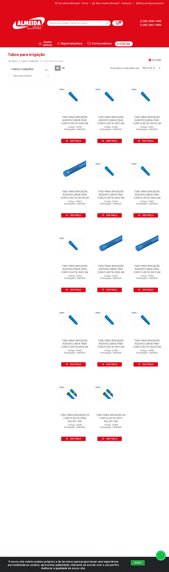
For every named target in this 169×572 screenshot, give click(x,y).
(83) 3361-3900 (150, 24)
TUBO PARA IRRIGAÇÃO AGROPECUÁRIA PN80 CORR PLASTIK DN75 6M (110, 343)
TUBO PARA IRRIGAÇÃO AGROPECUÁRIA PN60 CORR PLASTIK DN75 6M (147, 269)
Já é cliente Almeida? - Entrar (71, 3)
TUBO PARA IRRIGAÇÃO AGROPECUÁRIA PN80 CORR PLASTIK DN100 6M (147, 343)
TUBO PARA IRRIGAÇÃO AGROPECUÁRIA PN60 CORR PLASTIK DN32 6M (74, 269)
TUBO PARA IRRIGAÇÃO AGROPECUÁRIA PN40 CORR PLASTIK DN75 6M (110, 120)
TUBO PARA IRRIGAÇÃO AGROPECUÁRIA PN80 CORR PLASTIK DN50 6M (74, 343)
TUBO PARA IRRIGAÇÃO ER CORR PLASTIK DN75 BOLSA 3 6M (111, 418)
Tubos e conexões (29, 69)
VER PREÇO (73, 141)
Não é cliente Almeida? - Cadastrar (112, 3)
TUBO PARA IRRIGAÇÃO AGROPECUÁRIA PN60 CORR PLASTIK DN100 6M (75, 194)
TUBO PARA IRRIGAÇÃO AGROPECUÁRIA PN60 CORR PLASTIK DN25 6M (147, 194)
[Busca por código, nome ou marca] (75, 23)
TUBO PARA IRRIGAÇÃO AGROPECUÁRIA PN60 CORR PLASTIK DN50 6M (110, 269)
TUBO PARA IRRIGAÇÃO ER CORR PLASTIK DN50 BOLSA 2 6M (74, 418)
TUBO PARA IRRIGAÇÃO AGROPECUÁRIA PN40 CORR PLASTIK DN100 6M (147, 120)
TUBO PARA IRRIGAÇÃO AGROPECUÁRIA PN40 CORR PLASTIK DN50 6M (74, 120)
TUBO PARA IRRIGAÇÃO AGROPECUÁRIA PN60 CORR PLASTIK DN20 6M (110, 194)
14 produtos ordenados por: (125, 68)
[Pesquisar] (107, 23)
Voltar (155, 60)
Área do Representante (150, 3)
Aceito (137, 563)
